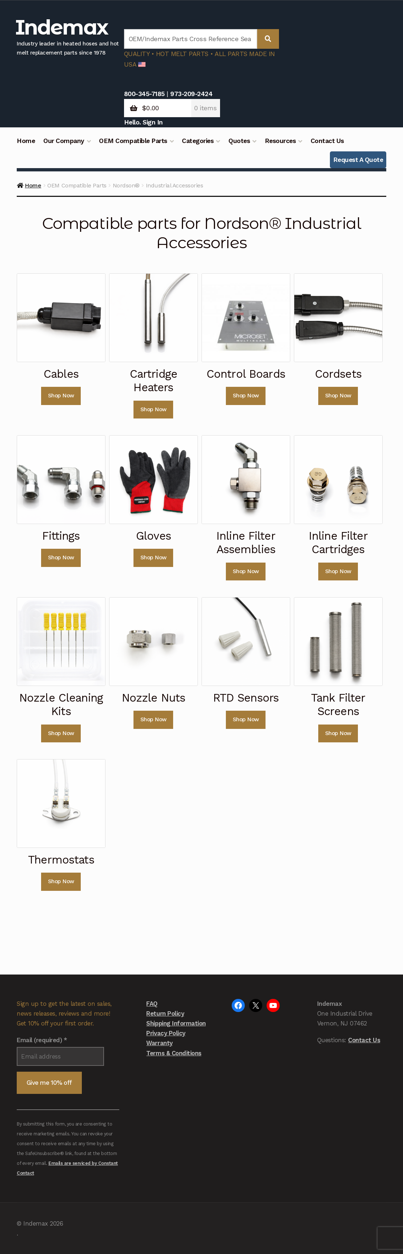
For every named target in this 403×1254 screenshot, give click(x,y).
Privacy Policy (165, 1033)
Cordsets (338, 373)
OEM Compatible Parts (133, 140)
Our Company (63, 140)
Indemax (61, 27)
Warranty (159, 1043)
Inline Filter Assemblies (245, 542)
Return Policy (165, 1013)
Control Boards (246, 373)
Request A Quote (358, 159)
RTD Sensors (246, 697)
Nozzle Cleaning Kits (61, 704)
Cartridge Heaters (153, 380)
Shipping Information (176, 1023)
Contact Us (327, 140)
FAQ (151, 1003)
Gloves (153, 535)
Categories (198, 140)
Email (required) (42, 1040)
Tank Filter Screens (338, 704)
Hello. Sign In (143, 122)
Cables (61, 373)
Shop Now (61, 395)
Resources (280, 140)
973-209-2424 (191, 94)
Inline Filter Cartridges (338, 542)
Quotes (239, 140)
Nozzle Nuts (153, 697)
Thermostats (61, 859)
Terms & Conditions (173, 1053)
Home (26, 140)
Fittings (61, 535)
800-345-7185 (144, 94)
